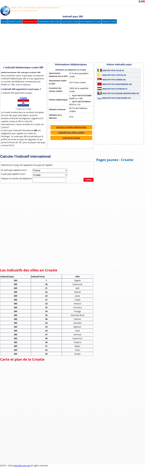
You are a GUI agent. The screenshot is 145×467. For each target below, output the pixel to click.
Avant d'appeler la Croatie (90, 21)
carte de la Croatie (71, 138)
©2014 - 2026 (6, 465)
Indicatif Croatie (15, 21)
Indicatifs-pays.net (22, 465)
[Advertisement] (69, 43)
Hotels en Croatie (109, 21)
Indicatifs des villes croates (49, 21)
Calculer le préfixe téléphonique (71, 127)
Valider (88, 180)
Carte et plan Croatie (70, 21)
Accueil (4, 21)
